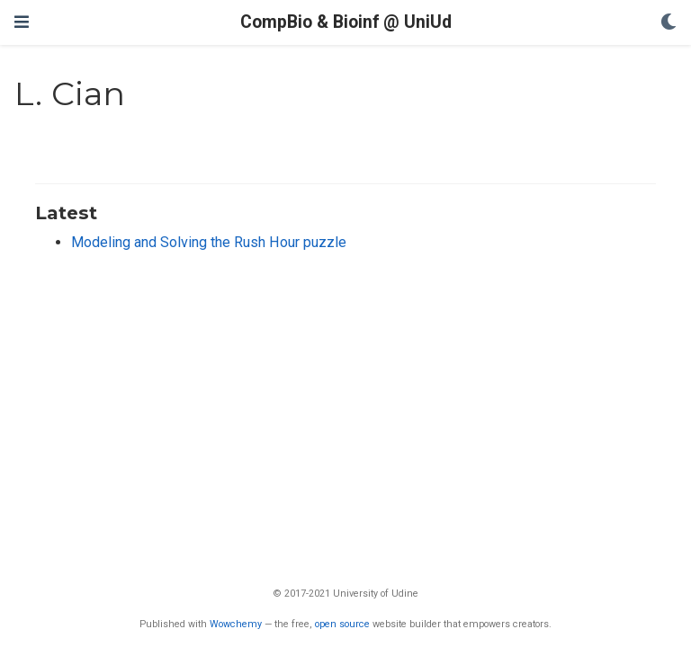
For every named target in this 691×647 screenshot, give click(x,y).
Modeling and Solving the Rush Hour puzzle (208, 242)
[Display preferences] (668, 23)
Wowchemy (236, 624)
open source (342, 624)
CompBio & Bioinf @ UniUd (346, 22)
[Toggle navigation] (21, 22)
